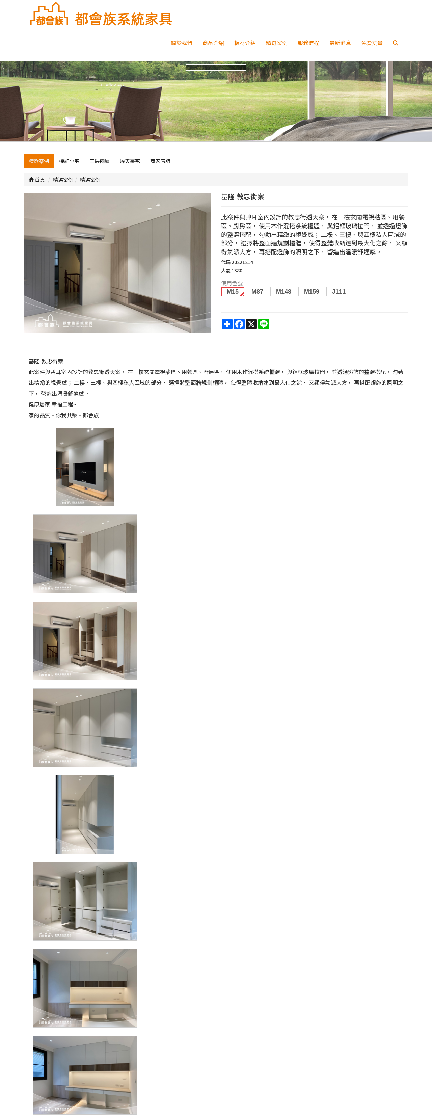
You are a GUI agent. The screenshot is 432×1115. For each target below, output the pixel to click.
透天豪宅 (130, 160)
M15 (233, 291)
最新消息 (340, 42)
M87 (257, 291)
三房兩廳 (99, 160)
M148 (283, 291)
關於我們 (181, 42)
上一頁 (216, 958)
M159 (311, 291)
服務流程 (308, 42)
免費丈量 (372, 42)
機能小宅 (69, 160)
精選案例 (277, 42)
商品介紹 (213, 42)
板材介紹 (245, 42)
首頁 (37, 179)
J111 (339, 291)
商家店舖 (160, 160)
